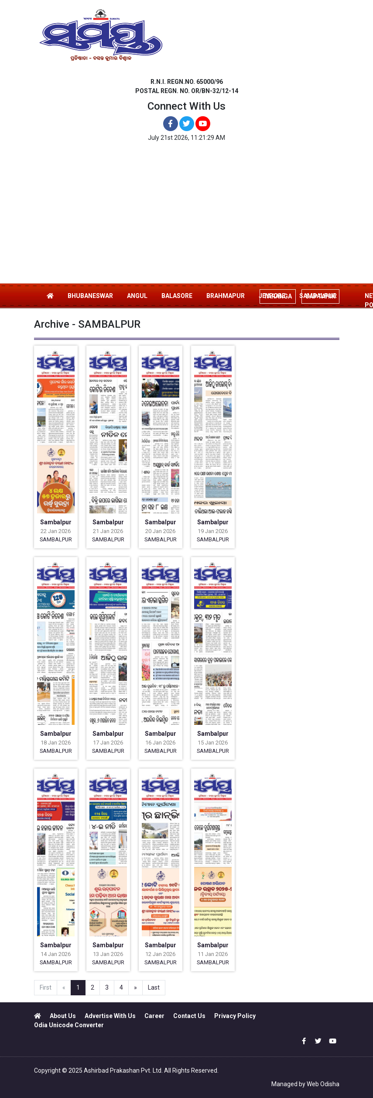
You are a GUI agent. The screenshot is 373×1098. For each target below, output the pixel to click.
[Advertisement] (186, 217)
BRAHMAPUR (225, 295)
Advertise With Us (110, 1015)
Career (154, 1015)
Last (154, 987)
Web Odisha (323, 1084)
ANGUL (137, 295)
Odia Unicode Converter (69, 1025)
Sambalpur (56, 522)
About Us (63, 1015)
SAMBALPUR (56, 539)
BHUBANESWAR (90, 295)
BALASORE (176, 295)
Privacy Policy (235, 1015)
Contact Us (189, 1015)
